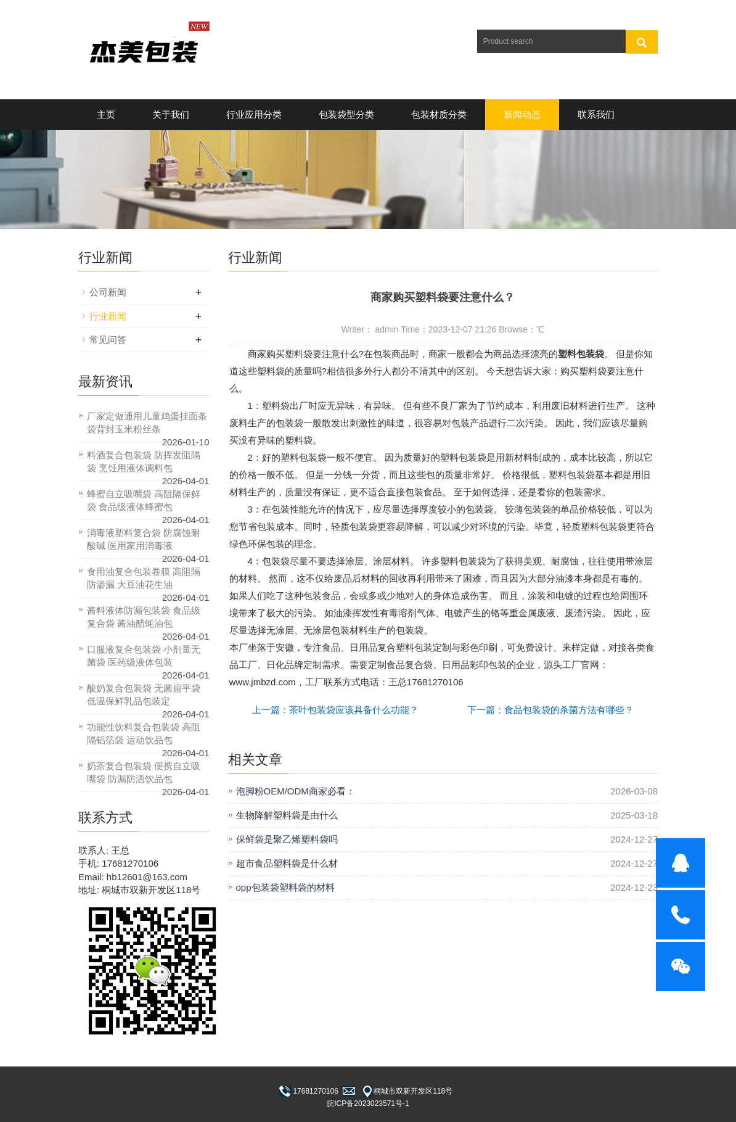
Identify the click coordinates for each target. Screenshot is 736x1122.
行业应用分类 (254, 114)
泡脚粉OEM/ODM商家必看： (295, 791)
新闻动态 (522, 114)
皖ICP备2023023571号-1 (368, 1103)
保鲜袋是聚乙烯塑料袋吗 (287, 839)
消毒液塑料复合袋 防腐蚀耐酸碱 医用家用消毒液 (143, 539)
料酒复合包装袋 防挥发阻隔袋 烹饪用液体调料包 (143, 461)
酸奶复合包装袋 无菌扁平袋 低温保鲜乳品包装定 (143, 694)
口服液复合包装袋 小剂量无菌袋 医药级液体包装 (143, 655)
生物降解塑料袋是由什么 (287, 815)
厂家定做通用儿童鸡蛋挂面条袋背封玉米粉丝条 (147, 422)
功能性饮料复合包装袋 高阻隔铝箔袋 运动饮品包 (143, 733)
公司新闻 (107, 292)
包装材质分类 (439, 114)
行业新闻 (107, 316)
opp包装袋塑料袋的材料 (285, 887)
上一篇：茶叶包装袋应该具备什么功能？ (335, 709)
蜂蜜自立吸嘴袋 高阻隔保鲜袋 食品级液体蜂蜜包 (143, 500)
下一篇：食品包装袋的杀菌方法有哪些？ (550, 709)
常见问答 (107, 339)
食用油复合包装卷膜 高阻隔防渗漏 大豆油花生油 (143, 578)
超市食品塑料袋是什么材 (287, 863)
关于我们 (170, 114)
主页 (106, 114)
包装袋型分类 (346, 114)
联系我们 (596, 114)
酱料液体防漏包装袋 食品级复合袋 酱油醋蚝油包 (143, 617)
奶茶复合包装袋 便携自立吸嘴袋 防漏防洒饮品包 (143, 772)
